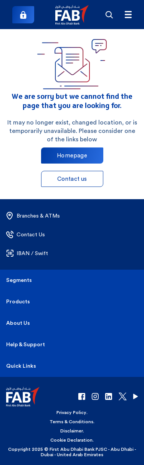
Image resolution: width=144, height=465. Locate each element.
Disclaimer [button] (71, 431)
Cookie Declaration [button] (71, 440)
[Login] (23, 14)
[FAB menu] (128, 14)
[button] (72, 15)
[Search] (109, 14)
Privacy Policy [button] (71, 412)
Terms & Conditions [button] (71, 421)
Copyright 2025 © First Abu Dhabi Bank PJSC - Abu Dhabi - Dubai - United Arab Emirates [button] (72, 452)
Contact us (72, 178)
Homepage (72, 155)
